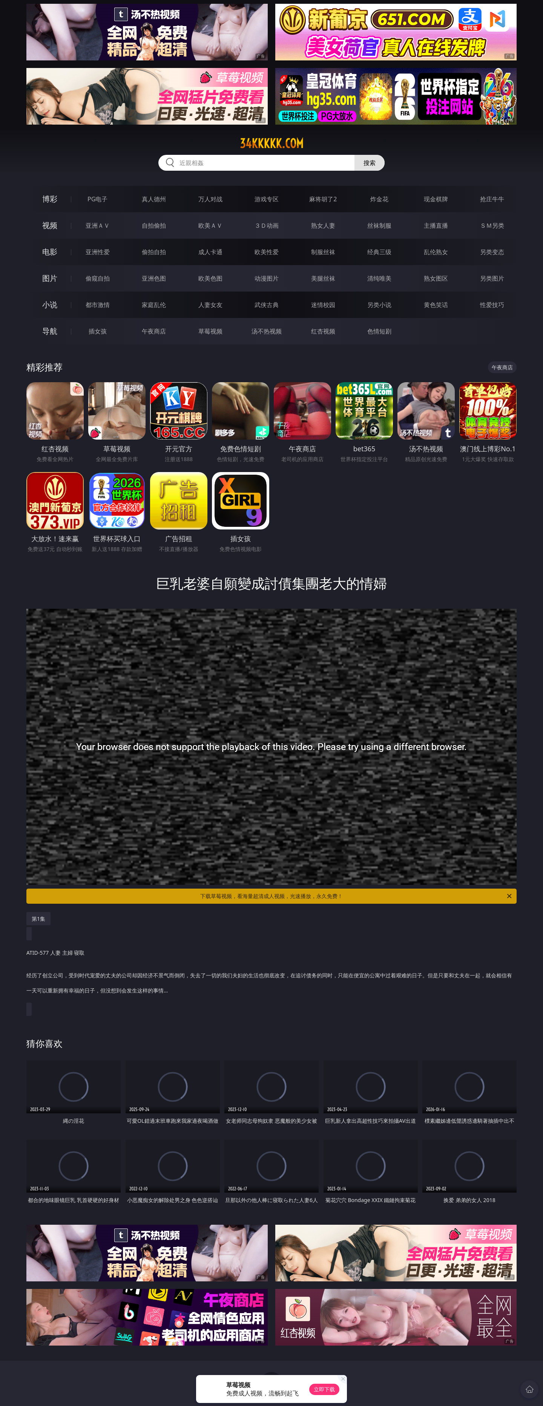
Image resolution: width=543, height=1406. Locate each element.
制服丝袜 (323, 252)
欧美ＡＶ (210, 225)
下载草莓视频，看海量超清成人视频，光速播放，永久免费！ (356, 896)
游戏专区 (267, 199)
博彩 (49, 199)
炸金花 (379, 199)
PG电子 (97, 199)
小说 (49, 304)
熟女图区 (436, 278)
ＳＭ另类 (492, 225)
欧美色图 (210, 278)
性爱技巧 (492, 305)
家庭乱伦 (154, 305)
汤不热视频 (267, 331)
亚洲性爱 (98, 252)
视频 (49, 225)
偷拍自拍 (154, 252)
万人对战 (210, 199)
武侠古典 (267, 305)
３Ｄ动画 (267, 225)
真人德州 (154, 199)
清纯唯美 (379, 278)
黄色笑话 (436, 305)
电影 (49, 252)
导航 (49, 331)
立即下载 (324, 1389)
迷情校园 (323, 305)
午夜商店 (154, 331)
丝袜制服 (379, 225)
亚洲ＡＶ (98, 225)
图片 (49, 278)
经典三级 (379, 252)
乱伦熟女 (436, 252)
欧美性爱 (267, 252)
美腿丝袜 (323, 278)
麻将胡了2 (323, 199)
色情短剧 (379, 331)
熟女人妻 (323, 225)
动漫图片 (267, 278)
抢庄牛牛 (492, 199)
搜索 (370, 163)
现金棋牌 (436, 199)
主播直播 (436, 225)
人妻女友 (210, 305)
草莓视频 (210, 331)
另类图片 (492, 278)
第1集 (38, 918)
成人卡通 (210, 252)
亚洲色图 (154, 278)
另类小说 (379, 305)
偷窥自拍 (98, 278)
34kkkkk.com (272, 143)
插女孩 (98, 331)
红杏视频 (323, 331)
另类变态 (492, 252)
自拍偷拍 (154, 225)
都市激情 (98, 305)
